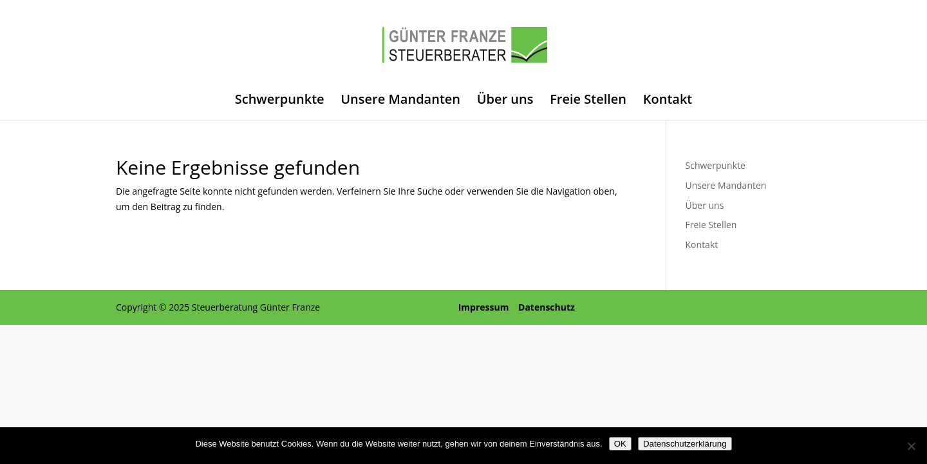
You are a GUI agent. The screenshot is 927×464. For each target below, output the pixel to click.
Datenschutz (546, 307)
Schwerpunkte (279, 101)
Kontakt (668, 101)
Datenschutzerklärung (685, 444)
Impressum (483, 307)
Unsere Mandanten (400, 101)
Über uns (505, 101)
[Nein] (910, 446)
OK (620, 444)
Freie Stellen (588, 101)
